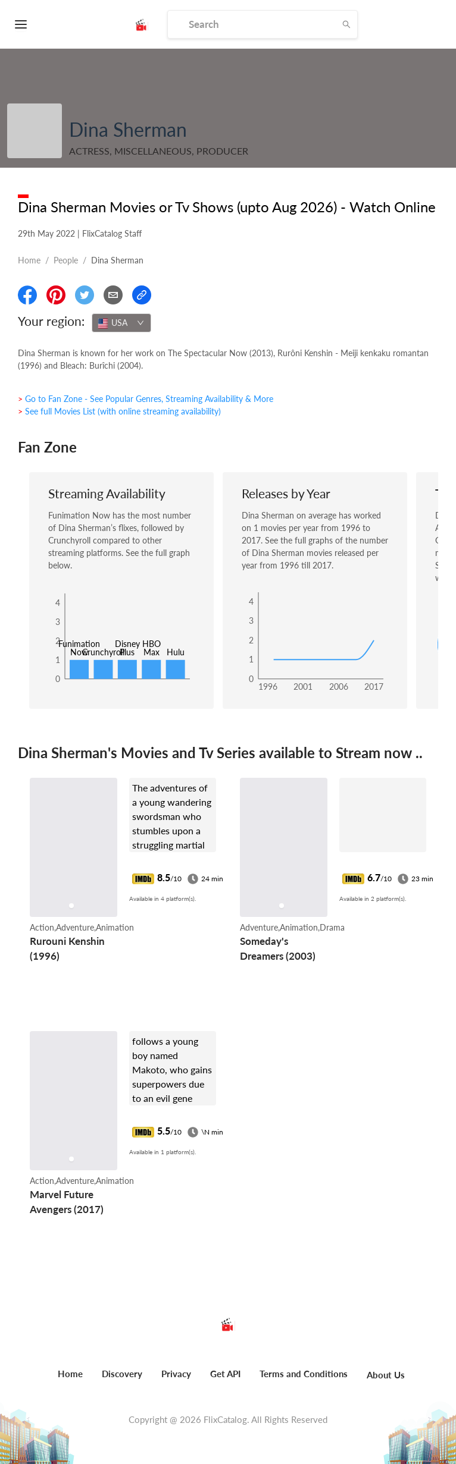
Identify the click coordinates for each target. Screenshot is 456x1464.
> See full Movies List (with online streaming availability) (119, 411)
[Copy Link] (141, 294)
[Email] (113, 294)
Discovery (122, 1373)
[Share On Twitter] (84, 294)
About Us (386, 1374)
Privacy (176, 1373)
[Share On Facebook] (27, 294)
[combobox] (121, 322)
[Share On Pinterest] (55, 294)
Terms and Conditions (304, 1373)
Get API (225, 1373)
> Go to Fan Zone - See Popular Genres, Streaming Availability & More (145, 399)
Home (29, 260)
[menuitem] (70, 1380)
